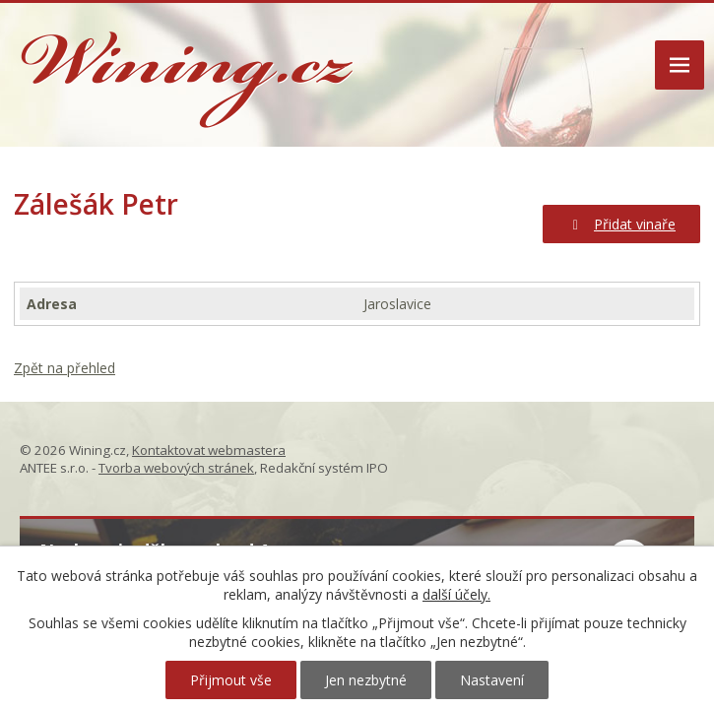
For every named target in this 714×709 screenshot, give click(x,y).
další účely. (456, 594)
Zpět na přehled (64, 367)
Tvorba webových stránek (176, 468)
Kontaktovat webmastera (209, 450)
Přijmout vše (231, 680)
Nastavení (492, 680)
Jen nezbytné (366, 680)
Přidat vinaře (622, 224)
